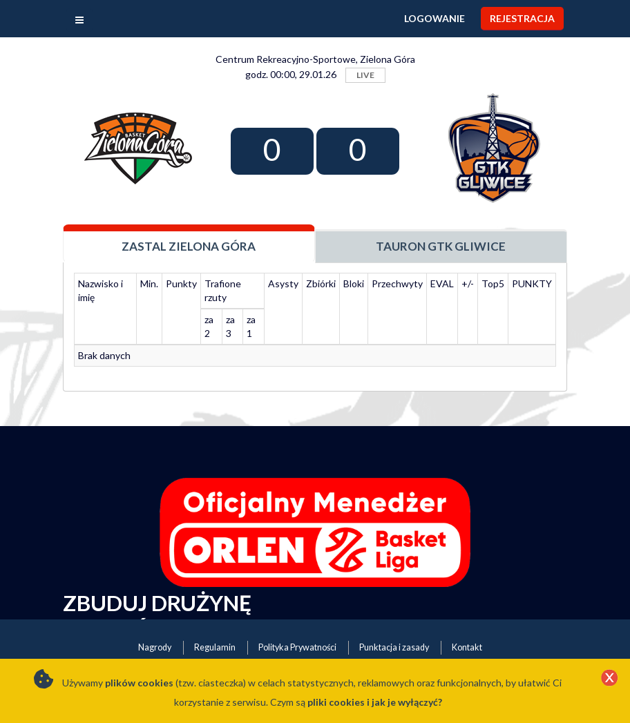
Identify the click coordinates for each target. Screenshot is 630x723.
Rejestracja (522, 18)
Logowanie (434, 18)
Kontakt (467, 647)
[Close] (609, 678)
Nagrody (154, 647)
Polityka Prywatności (297, 647)
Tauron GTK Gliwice (441, 246)
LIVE (365, 75)
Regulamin (215, 647)
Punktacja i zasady (394, 647)
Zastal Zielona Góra (189, 246)
